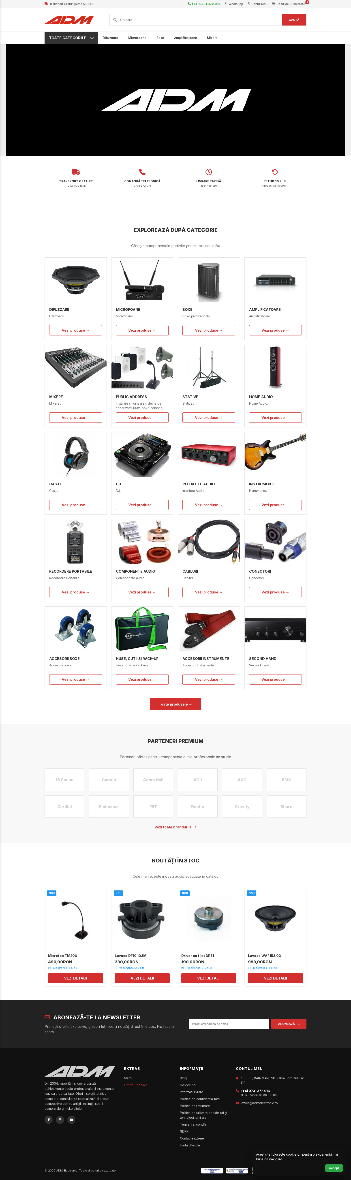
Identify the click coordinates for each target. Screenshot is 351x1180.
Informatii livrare (191, 1092)
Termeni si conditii (193, 1124)
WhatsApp (234, 4)
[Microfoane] (142, 280)
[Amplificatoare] (275, 280)
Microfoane (137, 38)
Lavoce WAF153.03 (264, 956)
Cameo (109, 779)
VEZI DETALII (75, 978)
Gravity (242, 806)
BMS (286, 779)
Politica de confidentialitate (200, 1099)
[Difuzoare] (76, 280)
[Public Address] (142, 367)
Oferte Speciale (136, 1085)
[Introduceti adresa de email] (229, 1024)
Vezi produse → (76, 330)
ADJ (198, 779)
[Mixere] (76, 367)
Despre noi (188, 1085)
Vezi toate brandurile (175, 827)
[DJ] (142, 454)
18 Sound (65, 779)
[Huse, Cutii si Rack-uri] (142, 629)
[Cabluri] (209, 541)
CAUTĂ (294, 19)
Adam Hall (153, 779)
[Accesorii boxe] (76, 629)
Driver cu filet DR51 (197, 956)
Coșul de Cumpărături (289, 4)
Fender (198, 806)
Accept (334, 1168)
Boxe (160, 38)
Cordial (64, 806)
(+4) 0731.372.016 (204, 4)
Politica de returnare (195, 1106)
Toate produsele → (175, 704)
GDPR (184, 1131)
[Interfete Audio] (209, 454)
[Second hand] (275, 629)
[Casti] (76, 454)
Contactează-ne (192, 1138)
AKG (242, 779)
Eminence (109, 806)
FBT (153, 806)
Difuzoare (110, 38)
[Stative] (209, 367)
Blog (183, 1078)
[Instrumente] (275, 454)
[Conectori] (275, 541)
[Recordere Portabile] (76, 541)
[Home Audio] (275, 367)
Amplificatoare (185, 38)
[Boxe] (209, 280)
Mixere (212, 38)
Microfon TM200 (62, 956)
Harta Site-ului (190, 1145)
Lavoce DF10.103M (130, 956)
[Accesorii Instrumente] (209, 629)
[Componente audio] (142, 541)
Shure (286, 806)
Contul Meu (257, 4)
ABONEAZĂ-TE (289, 1024)
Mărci (128, 1078)
